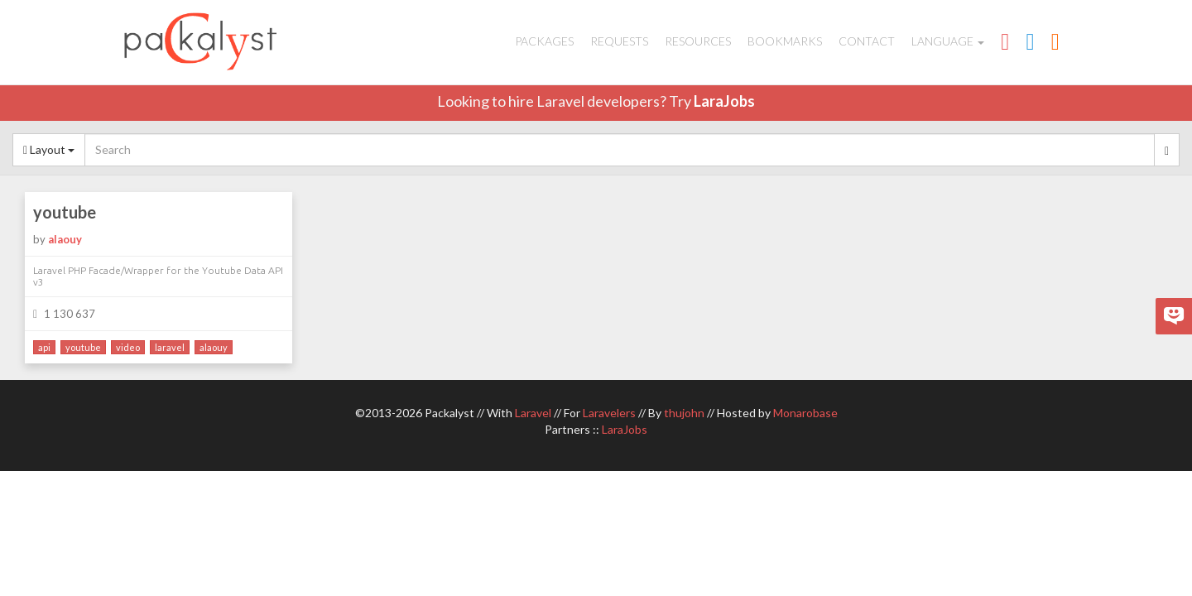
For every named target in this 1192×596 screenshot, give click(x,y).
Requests (619, 41)
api (44, 347)
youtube (64, 212)
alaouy (65, 239)
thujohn (684, 413)
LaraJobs (724, 101)
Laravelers (609, 413)
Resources (698, 41)
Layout (48, 149)
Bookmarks (784, 41)
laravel (170, 347)
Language (947, 41)
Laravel (533, 413)
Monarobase (805, 413)
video (128, 347)
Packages (544, 41)
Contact (867, 41)
